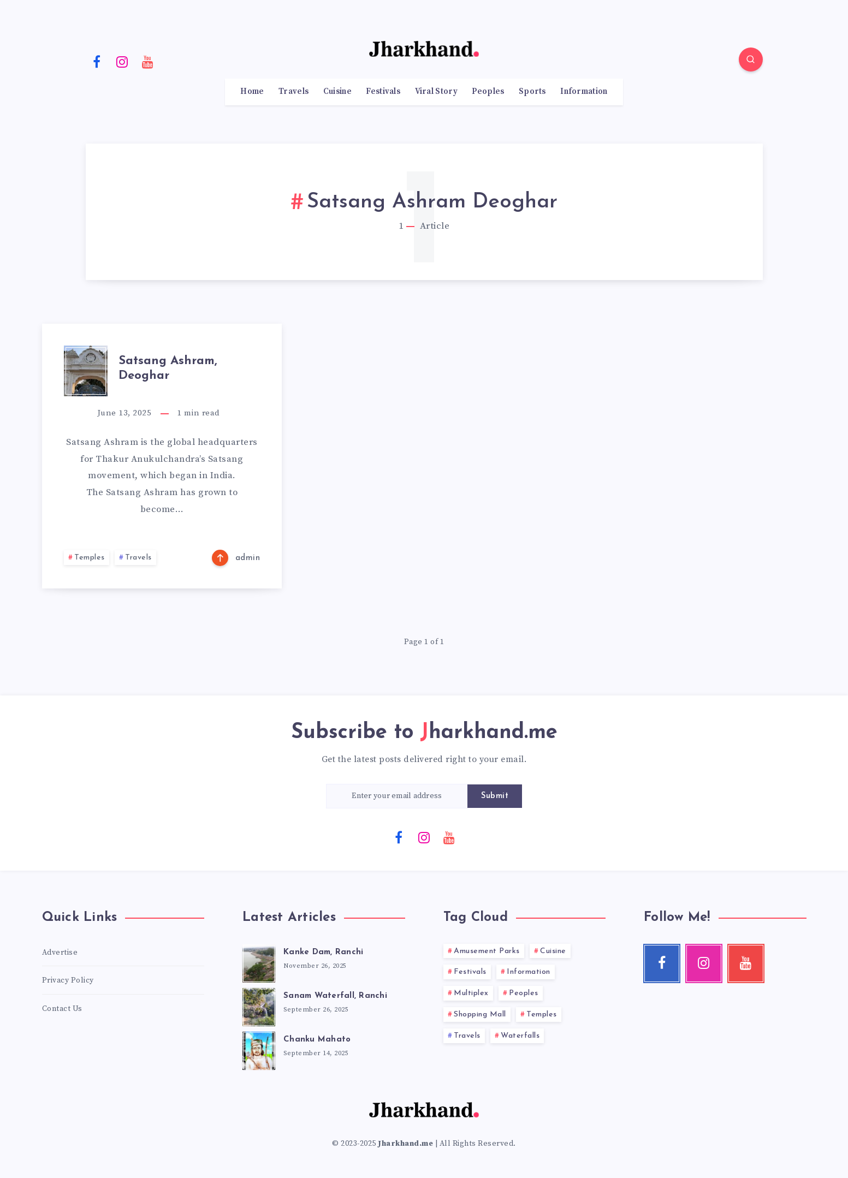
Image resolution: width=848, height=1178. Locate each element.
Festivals (383, 92)
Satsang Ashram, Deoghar (167, 368)
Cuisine (337, 92)
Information (583, 92)
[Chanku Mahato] (258, 1049)
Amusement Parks (487, 951)
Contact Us (62, 1009)
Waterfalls (520, 1036)
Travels (293, 92)
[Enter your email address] (397, 796)
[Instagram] (122, 61)
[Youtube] (148, 61)
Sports (532, 92)
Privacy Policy (68, 980)
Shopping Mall (480, 1014)
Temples (89, 558)
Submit (494, 796)
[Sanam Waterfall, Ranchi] (258, 1005)
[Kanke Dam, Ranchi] (258, 961)
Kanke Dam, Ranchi (323, 952)
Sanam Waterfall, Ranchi (335, 996)
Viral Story (436, 92)
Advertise (60, 952)
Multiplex (471, 993)
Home (252, 92)
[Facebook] (97, 61)
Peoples (488, 92)
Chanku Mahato (317, 1040)
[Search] (751, 59)
